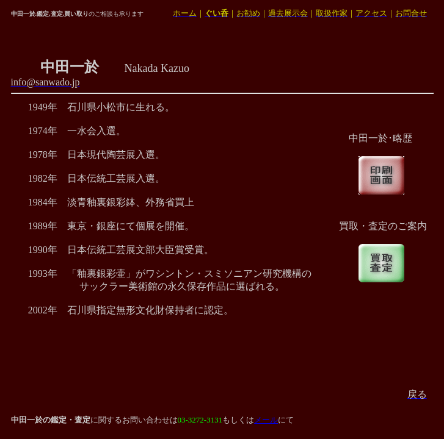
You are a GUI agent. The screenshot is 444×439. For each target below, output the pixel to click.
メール (266, 419)
